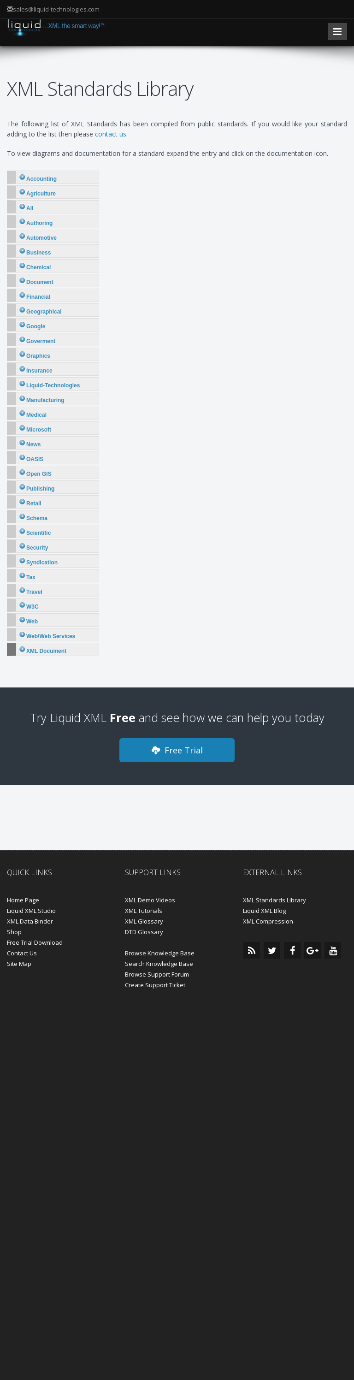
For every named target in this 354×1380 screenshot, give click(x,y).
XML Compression (268, 921)
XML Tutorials (143, 910)
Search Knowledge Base (159, 963)
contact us (110, 134)
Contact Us (22, 953)
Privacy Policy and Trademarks (238, 1224)
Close (177, 1350)
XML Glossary (144, 921)
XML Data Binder (30, 921)
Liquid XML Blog (264, 910)
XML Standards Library (274, 900)
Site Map (19, 963)
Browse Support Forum (157, 974)
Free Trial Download (35, 942)
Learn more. (242, 1325)
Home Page (23, 900)
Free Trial (177, 750)
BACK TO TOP (177, 1254)
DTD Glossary (144, 932)
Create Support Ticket (155, 985)
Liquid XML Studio (31, 910)
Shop (14, 932)
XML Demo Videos (150, 900)
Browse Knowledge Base (160, 953)
